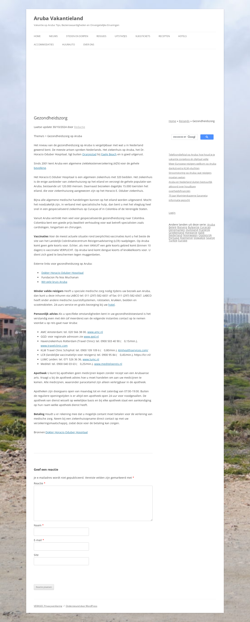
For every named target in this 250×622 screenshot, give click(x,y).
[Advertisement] (125, 82)
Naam (39, 525)
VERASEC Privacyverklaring (48, 606)
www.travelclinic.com (54, 345)
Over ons (88, 44)
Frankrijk (204, 230)
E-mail (39, 540)
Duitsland (192, 230)
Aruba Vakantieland (58, 18)
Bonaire (182, 227)
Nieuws (53, 36)
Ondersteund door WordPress (81, 606)
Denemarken (177, 230)
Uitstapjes (121, 36)
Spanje (210, 238)
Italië (201, 232)
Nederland (175, 235)
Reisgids (101, 36)
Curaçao (205, 227)
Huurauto (68, 44)
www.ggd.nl (91, 336)
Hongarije (191, 232)
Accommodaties (44, 44)
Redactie (79, 127)
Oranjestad (89, 154)
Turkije (173, 240)
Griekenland (176, 232)
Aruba (211, 224)
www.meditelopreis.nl (108, 364)
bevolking (40, 168)
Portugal (174, 238)
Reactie (39, 483)
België (172, 227)
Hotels (182, 36)
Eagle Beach (109, 154)
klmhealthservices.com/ (133, 350)
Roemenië (186, 238)
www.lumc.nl (91, 359)
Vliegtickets (142, 36)
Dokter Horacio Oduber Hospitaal (62, 273)
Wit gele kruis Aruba (54, 282)
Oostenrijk (205, 235)
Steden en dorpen (77, 36)
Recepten (164, 36)
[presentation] (63, 574)
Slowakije (199, 238)
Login (172, 213)
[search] (184, 137)
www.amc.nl (95, 332)
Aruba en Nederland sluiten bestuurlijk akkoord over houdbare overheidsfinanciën (190, 186)
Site (36, 555)
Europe (182, 240)
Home (37, 36)
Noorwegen (190, 235)
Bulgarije (193, 227)
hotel (111, 304)
